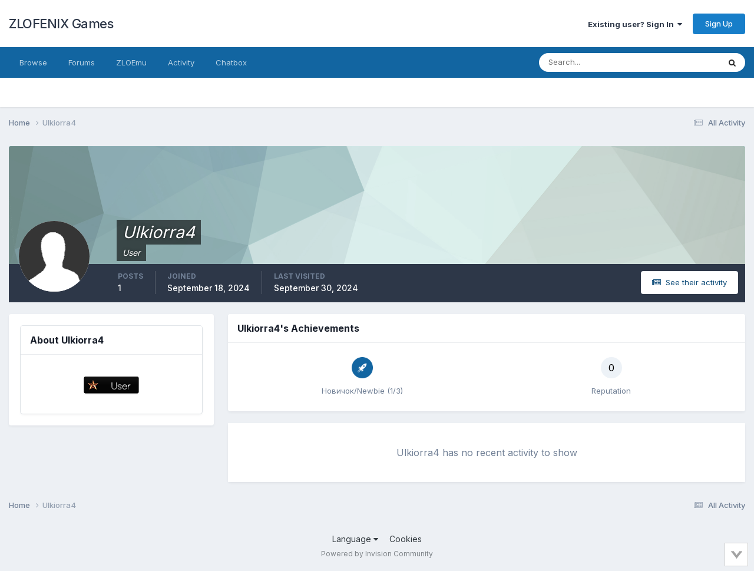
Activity (181, 62)
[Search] (591, 62)
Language (355, 539)
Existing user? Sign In (635, 24)
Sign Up (719, 23)
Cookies (405, 539)
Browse (33, 62)
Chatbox (231, 62)
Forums (81, 62)
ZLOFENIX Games (61, 23)
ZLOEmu (131, 62)
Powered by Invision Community (377, 553)
